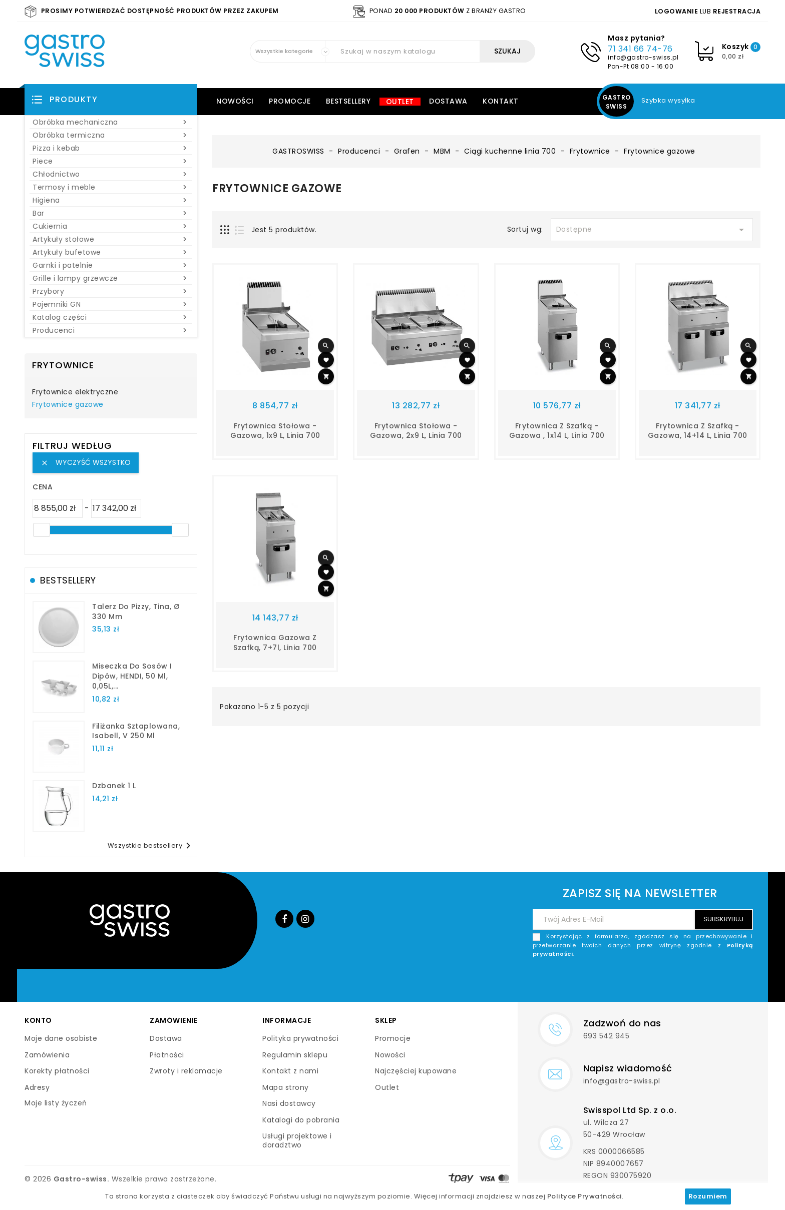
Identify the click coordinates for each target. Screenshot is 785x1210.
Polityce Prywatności (584, 1196)
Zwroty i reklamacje (186, 1071)
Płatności (167, 1055)
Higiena (111, 200)
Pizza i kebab (111, 148)
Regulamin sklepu (294, 1055)
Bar (111, 213)
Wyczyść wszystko (86, 462)
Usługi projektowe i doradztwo (297, 1140)
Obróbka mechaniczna (111, 122)
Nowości (235, 101)
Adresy (37, 1087)
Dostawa (448, 101)
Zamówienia (47, 1055)
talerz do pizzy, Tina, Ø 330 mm (136, 611)
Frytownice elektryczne (75, 392)
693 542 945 (606, 1036)
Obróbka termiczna (111, 135)
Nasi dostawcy (289, 1103)
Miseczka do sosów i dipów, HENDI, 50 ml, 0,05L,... (132, 676)
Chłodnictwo (111, 174)
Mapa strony (285, 1087)
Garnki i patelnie (111, 265)
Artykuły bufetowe (111, 252)
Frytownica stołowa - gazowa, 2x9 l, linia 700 (416, 431)
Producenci (111, 330)
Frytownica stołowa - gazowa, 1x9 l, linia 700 (275, 431)
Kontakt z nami (290, 1071)
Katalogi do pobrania (300, 1120)
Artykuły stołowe (111, 239)
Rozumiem (707, 1196)
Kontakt (501, 101)
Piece (111, 161)
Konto (38, 1020)
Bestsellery (348, 101)
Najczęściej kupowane (416, 1071)
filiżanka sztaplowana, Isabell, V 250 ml (136, 731)
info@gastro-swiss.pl (643, 57)
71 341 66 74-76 (640, 49)
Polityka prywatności (300, 1038)
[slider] (41, 530)
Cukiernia (111, 226)
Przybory (111, 291)
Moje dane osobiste (61, 1038)
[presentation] (677, 982)
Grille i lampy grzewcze (111, 278)
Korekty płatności (57, 1071)
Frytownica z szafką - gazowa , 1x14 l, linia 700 (557, 431)
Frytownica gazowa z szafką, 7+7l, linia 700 (275, 643)
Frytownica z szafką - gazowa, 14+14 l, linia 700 (697, 431)
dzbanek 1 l (114, 786)
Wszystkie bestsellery (151, 846)
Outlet (400, 102)
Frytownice (63, 365)
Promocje (289, 101)
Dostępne (651, 230)
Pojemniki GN (111, 304)
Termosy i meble (111, 187)
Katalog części (111, 317)
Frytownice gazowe (68, 404)
